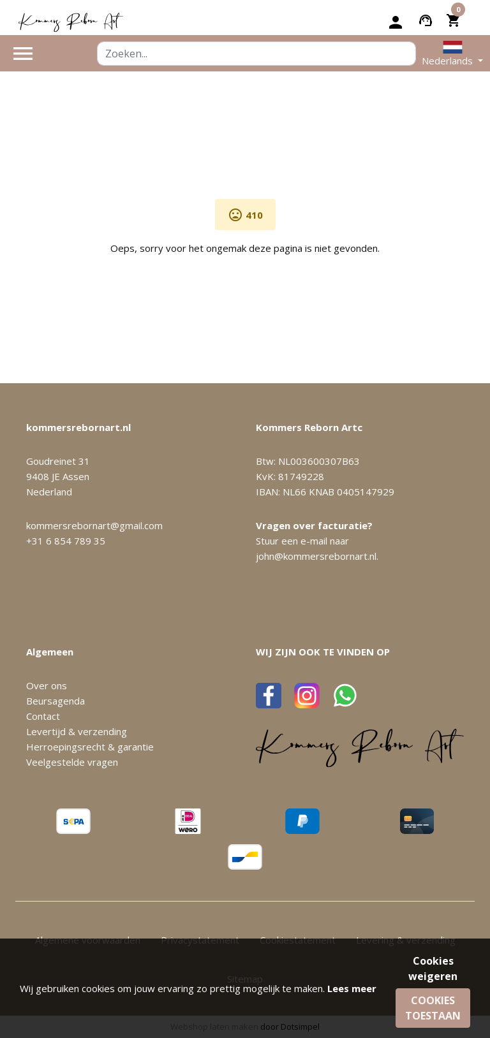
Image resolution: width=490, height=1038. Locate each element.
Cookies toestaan (433, 1008)
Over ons (46, 685)
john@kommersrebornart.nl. (317, 556)
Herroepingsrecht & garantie (90, 746)
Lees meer (351, 988)
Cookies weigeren (432, 968)
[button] (452, 53)
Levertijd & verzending (76, 731)
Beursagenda (55, 700)
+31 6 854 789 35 (65, 540)
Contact (43, 716)
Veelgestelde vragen (72, 762)
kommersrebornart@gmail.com (94, 525)
